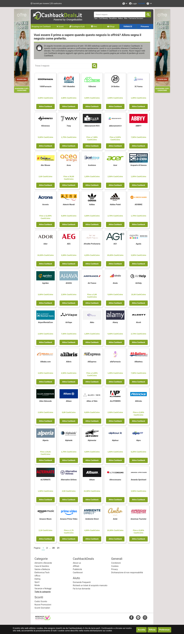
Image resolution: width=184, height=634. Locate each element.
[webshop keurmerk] (42, 619)
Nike (126, 18)
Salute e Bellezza (42, 569)
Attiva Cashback (45, 106)
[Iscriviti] (141, 3)
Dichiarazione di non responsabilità (127, 572)
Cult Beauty (103, 18)
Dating (37, 579)
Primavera (145, 26)
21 (58, 548)
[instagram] (145, 617)
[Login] (133, 3)
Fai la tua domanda (81, 588)
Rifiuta (152, 630)
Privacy (114, 569)
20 (53, 548)
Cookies (114, 566)
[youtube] (138, 617)
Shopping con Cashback (41, 26)
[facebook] (131, 617)
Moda (37, 585)
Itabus (120, 18)
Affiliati (76, 566)
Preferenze (164, 630)
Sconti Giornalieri (42, 608)
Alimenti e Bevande (43, 563)
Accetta (141, 630)
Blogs (111, 26)
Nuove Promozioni (42, 604)
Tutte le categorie (42, 591)
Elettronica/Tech (41, 572)
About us (77, 563)
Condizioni (116, 563)
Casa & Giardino (41, 566)
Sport (36, 582)
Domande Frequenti (82, 582)
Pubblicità (77, 569)
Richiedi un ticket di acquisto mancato (90, 585)
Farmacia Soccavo (136, 18)
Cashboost (78, 572)
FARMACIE (128, 26)
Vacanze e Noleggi (42, 588)
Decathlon (113, 18)
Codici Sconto (40, 601)
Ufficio (37, 575)
